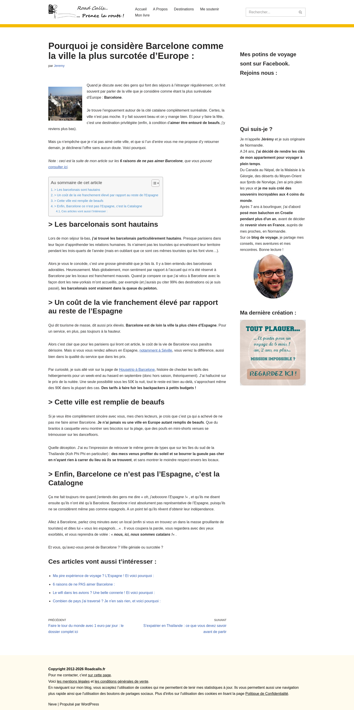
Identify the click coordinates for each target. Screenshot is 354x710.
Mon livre (142, 15)
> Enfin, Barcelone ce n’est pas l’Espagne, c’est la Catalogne (98, 206)
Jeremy (59, 66)
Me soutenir (209, 9)
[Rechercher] (271, 12)
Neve (52, 704)
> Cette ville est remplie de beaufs (78, 201)
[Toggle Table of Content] (153, 183)
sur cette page (99, 675)
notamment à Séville (156, 350)
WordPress (90, 704)
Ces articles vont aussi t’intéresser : (84, 211)
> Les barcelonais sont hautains (77, 190)
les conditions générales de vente (121, 681)
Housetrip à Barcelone (137, 369)
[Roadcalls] (87, 12)
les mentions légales (73, 681)
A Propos (160, 9)
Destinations (184, 9)
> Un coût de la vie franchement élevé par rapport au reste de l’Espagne (106, 195)
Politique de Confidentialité (266, 694)
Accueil (141, 9)
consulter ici (57, 167)
